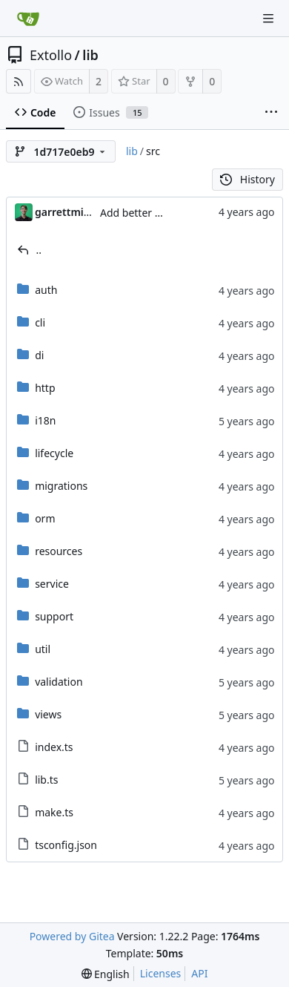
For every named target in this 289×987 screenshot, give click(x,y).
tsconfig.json (66, 845)
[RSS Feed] (18, 81)
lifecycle (54, 453)
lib (90, 54)
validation (58, 682)
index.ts (54, 747)
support (54, 616)
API (199, 973)
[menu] (106, 974)
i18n (45, 420)
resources (58, 551)
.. (39, 250)
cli (40, 322)
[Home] (28, 18)
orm (45, 518)
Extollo (51, 54)
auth (46, 290)
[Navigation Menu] (268, 18)
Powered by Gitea (72, 936)
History (247, 179)
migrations (61, 486)
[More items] (271, 112)
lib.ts (46, 780)
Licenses (161, 973)
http (45, 388)
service (52, 584)
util (42, 649)
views (48, 714)
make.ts (54, 812)
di (39, 355)
